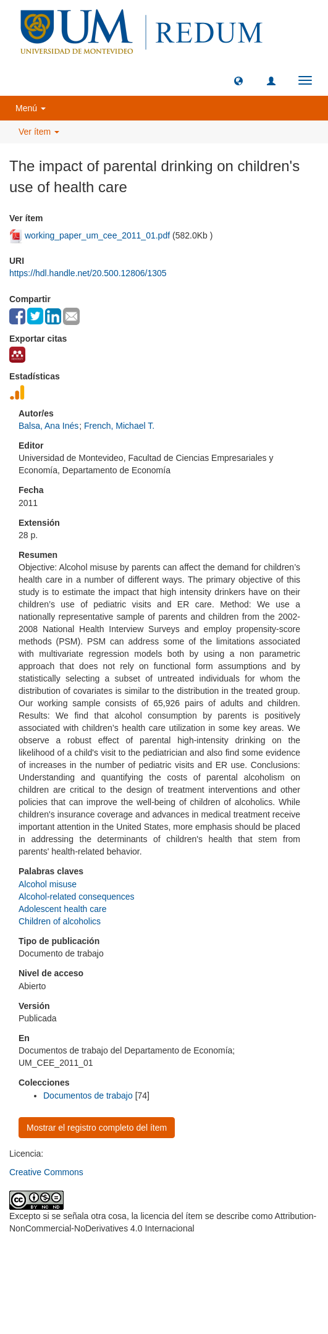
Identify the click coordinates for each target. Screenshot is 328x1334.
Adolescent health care (62, 909)
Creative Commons (46, 1172)
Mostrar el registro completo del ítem (97, 1128)
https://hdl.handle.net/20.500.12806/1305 (88, 273)
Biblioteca (230, 1258)
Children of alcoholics (60, 921)
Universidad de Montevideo (139, 1258)
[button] (238, 80)
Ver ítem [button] (39, 132)
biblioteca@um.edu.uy (164, 1287)
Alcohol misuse (48, 884)
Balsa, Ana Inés (48, 426)
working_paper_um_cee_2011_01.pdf (97, 235)
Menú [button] (30, 108)
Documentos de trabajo (88, 1095)
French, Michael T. (119, 426)
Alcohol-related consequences (77, 896)
